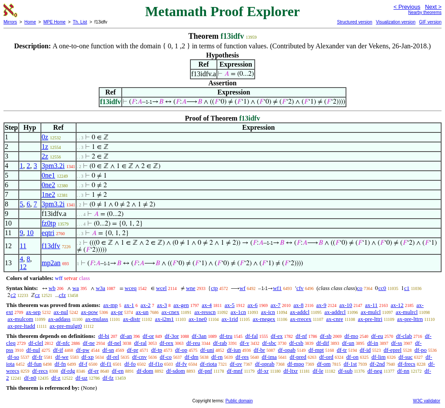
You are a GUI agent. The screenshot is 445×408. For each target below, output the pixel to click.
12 (23, 266)
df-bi (103, 336)
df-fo (130, 364)
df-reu (193, 343)
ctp (214, 288)
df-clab (404, 336)
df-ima (269, 357)
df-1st (350, 364)
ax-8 (298, 305)
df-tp (156, 350)
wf (242, 288)
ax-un (142, 312)
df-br (259, 350)
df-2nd (377, 364)
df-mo (351, 336)
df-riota (208, 364)
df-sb (326, 336)
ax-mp (110, 305)
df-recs (40, 371)
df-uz (81, 377)
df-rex (166, 343)
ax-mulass (96, 319)
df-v (244, 343)
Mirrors (10, 22)
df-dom (144, 371)
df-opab (287, 350)
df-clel (35, 343)
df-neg (375, 371)
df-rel (112, 357)
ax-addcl (299, 312)
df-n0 (30, 377)
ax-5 (230, 305)
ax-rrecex (300, 319)
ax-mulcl (371, 312)
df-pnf (205, 371)
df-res (242, 357)
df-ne (89, 343)
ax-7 (275, 305)
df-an (126, 336)
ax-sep (33, 312)
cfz (62, 295)
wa (75, 288)
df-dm (192, 357)
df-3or (172, 336)
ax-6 (253, 305)
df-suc (406, 357)
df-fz (108, 377)
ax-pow (89, 312)
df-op (181, 350)
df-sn (108, 350)
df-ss (396, 343)
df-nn (403, 371)
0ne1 (48, 175)
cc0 (382, 288)
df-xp (87, 357)
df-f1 (106, 364)
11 (23, 246)
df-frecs (406, 364)
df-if (58, 350)
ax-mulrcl (407, 312)
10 (30, 232)
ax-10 (345, 305)
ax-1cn (238, 312)
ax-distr (131, 319)
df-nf (301, 336)
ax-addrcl (334, 312)
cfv (300, 288)
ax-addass (59, 319)
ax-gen (181, 305)
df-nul (33, 350)
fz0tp (49, 223)
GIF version (430, 22)
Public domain (239, 400)
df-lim (379, 357)
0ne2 (48, 185)
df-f (83, 364)
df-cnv (139, 357)
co (359, 288)
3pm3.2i (53, 165)
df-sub (345, 371)
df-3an (199, 336)
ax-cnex (170, 312)
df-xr (263, 371)
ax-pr (117, 312)
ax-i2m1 (164, 319)
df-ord (326, 357)
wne (191, 288)
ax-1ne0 (198, 319)
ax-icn (268, 312)
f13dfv (51, 246)
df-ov (236, 364)
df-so (13, 357)
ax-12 (397, 305)
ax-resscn (205, 312)
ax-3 (162, 305)
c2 (13, 295)
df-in (372, 343)
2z (45, 156)
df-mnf (234, 371)
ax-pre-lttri (370, 319)
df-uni (207, 350)
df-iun (234, 350)
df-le (317, 371)
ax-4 (207, 305)
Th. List (80, 22)
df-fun (34, 364)
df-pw (83, 350)
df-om (324, 364)
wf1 (277, 288)
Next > (433, 6)
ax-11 (371, 305)
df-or (148, 336)
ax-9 (321, 305)
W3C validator (426, 400)
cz (37, 295)
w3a (100, 288)
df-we (61, 357)
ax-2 (145, 305)
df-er (93, 371)
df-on (352, 357)
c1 (406, 288)
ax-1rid (230, 319)
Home (30, 22)
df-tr (342, 350)
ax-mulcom (20, 319)
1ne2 (48, 194)
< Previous (406, 6)
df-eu (377, 336)
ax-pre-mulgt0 (66, 326)
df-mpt (316, 350)
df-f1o (156, 364)
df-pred (298, 357)
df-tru (225, 336)
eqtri (48, 232)
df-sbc (269, 343)
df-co (166, 357)
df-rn (216, 357)
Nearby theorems (425, 12)
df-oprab (265, 364)
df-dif (322, 343)
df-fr (37, 357)
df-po (421, 350)
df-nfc (63, 343)
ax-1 (129, 305)
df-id (365, 350)
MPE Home (54, 22)
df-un (348, 343)
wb (52, 288)
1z (45, 146)
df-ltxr (290, 371)
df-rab (220, 343)
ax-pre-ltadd (21, 326)
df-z (55, 377)
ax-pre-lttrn (410, 319)
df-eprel (393, 350)
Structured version (354, 22)
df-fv (181, 364)
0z (45, 137)
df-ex (276, 336)
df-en (117, 371)
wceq (130, 288)
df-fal (251, 336)
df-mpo (295, 364)
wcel (161, 288)
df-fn (60, 364)
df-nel (114, 343)
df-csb (296, 343)
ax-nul (60, 312)
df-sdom (175, 371)
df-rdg (68, 371)
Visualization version (395, 22)
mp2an (51, 262)
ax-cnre (334, 319)
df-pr (132, 350)
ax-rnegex (263, 319)
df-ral (140, 343)
